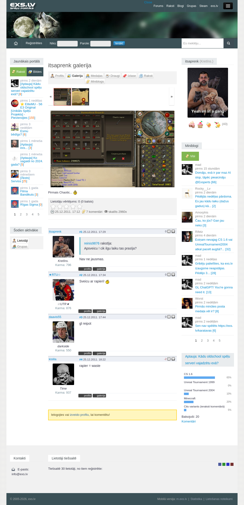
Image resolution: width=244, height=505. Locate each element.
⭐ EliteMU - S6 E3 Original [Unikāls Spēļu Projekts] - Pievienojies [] (27, 109)
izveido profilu (79, 414)
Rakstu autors (224, 464)
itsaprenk (55, 231)
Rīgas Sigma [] (27, 203)
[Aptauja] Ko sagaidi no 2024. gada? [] (27, 159)
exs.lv (214, 6)
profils (87, 268)
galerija (101, 268)
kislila (52, 359)
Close (148, 2)
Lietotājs (220, 464)
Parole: (95, 44)
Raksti (170, 6)
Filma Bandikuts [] (27, 191)
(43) (225, 124)
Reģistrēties (34, 43)
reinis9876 (92, 243)
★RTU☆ (55, 274)
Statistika (196, 499)
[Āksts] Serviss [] (27, 176)
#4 (80, 359)
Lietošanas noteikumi (219, 499)
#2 (80, 274)
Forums (158, 6)
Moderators (228, 464)
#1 (80, 231)
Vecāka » (155, 149)
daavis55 (55, 317)
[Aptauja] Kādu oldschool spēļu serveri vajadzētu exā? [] (27, 87)
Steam (203, 6)
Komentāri (189, 421)
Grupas (191, 6)
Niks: (64, 44)
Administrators (232, 464)
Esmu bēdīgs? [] (27, 129)
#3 (80, 317)
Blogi (181, 6)
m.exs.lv (181, 499)
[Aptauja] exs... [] (27, 144)
